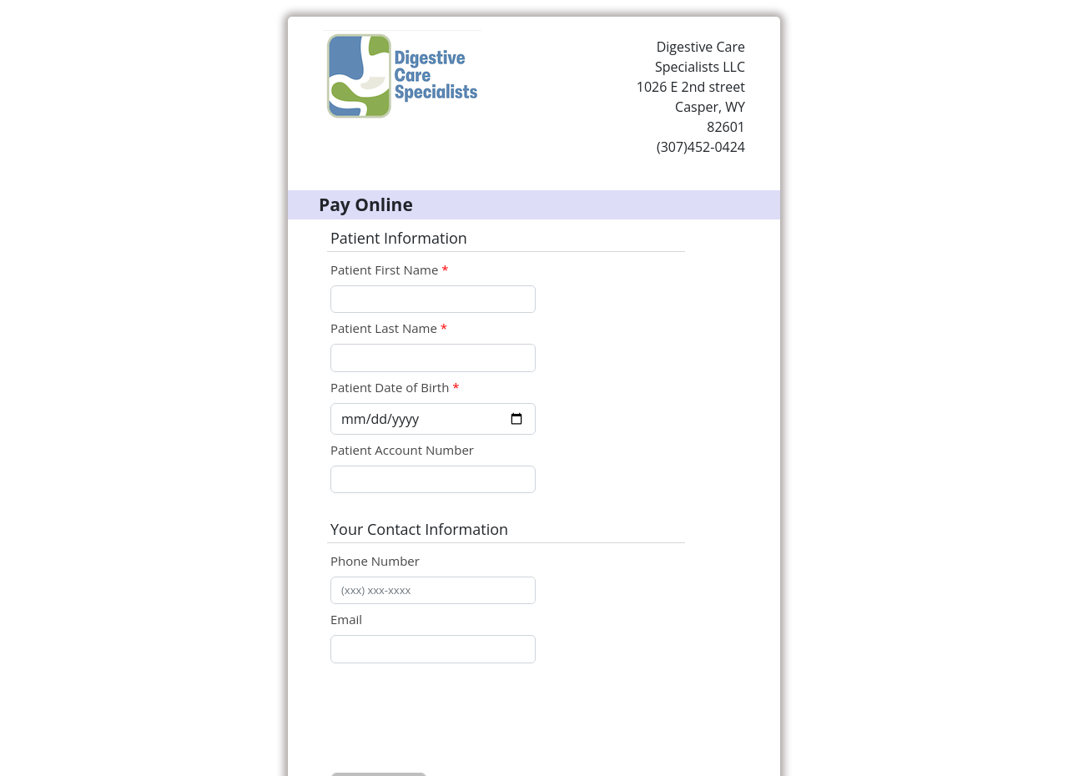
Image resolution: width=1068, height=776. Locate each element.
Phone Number (375, 560)
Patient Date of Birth (389, 387)
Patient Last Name (385, 327)
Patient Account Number (402, 449)
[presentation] (458, 720)
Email (346, 619)
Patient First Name (385, 269)
